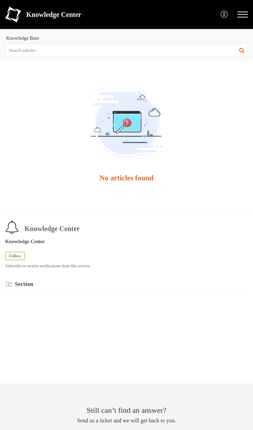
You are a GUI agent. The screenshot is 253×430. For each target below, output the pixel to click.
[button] (224, 15)
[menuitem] (224, 15)
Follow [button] (15, 256)
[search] (126, 50)
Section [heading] (24, 284)
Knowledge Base (22, 38)
